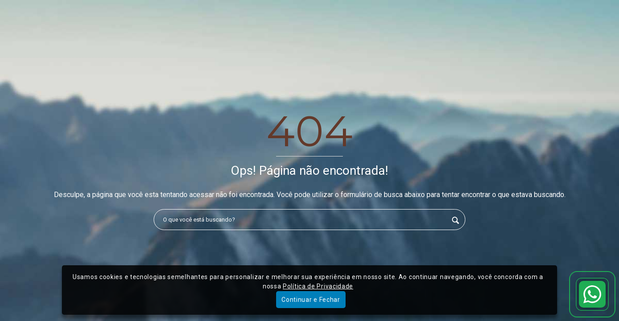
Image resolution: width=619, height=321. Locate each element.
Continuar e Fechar (310, 299)
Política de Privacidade (318, 286)
